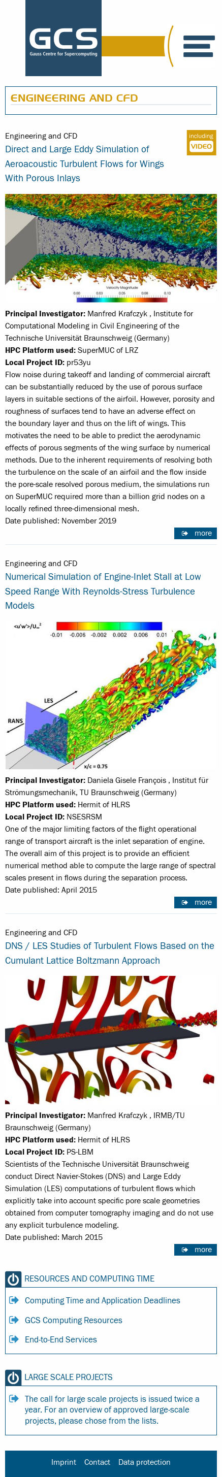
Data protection (144, 1462)
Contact (97, 1462)
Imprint (63, 1462)
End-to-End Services (61, 1340)
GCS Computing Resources (73, 1321)
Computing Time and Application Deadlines (102, 1301)
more (203, 533)
